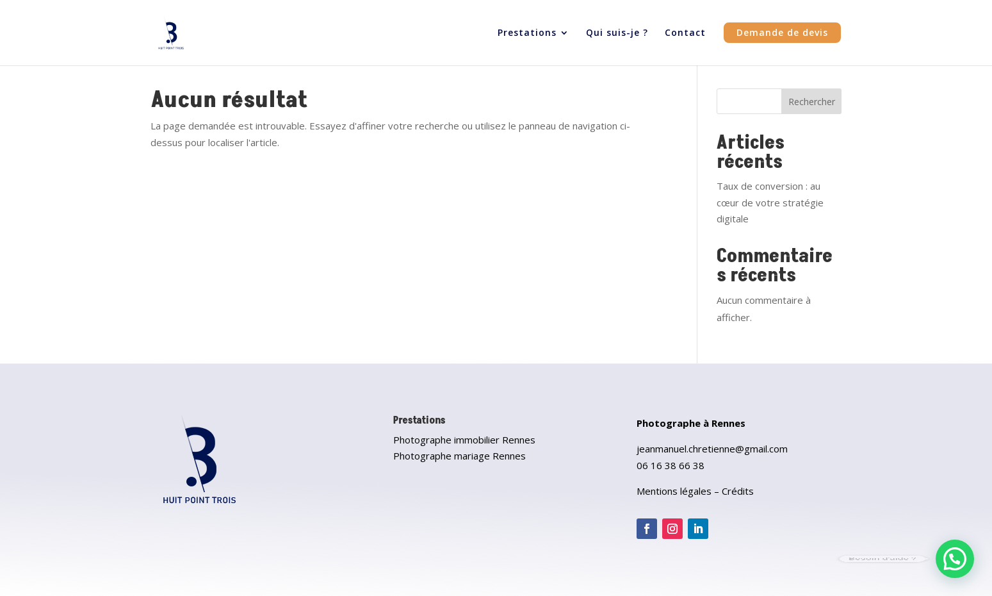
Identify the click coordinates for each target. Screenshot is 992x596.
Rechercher (811, 101)
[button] (955, 559)
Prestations (527, 33)
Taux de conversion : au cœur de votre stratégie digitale (770, 202)
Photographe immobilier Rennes (464, 439)
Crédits (738, 490)
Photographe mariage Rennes (459, 455)
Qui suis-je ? (617, 33)
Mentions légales (674, 490)
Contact (685, 33)
